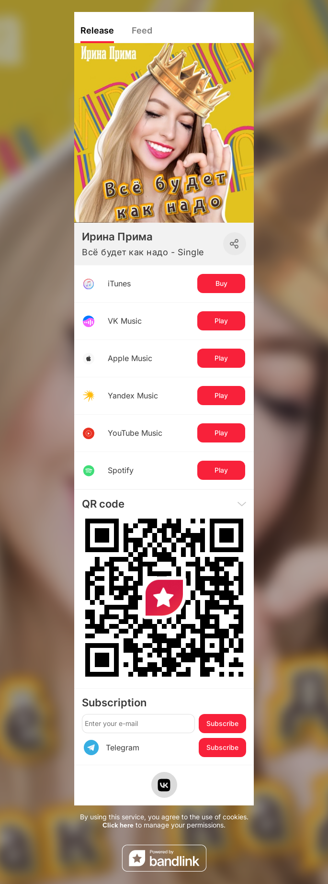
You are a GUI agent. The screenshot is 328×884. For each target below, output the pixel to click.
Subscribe (222, 723)
